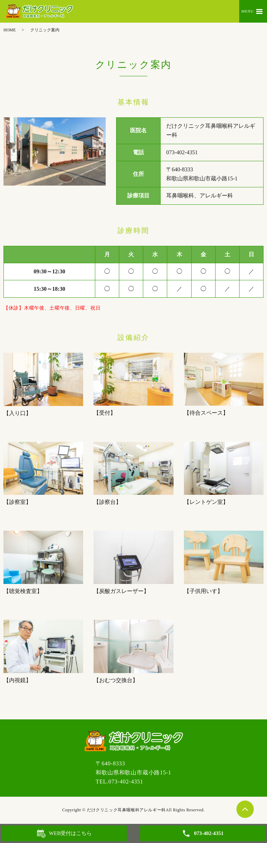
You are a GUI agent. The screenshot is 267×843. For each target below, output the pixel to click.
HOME (9, 30)
